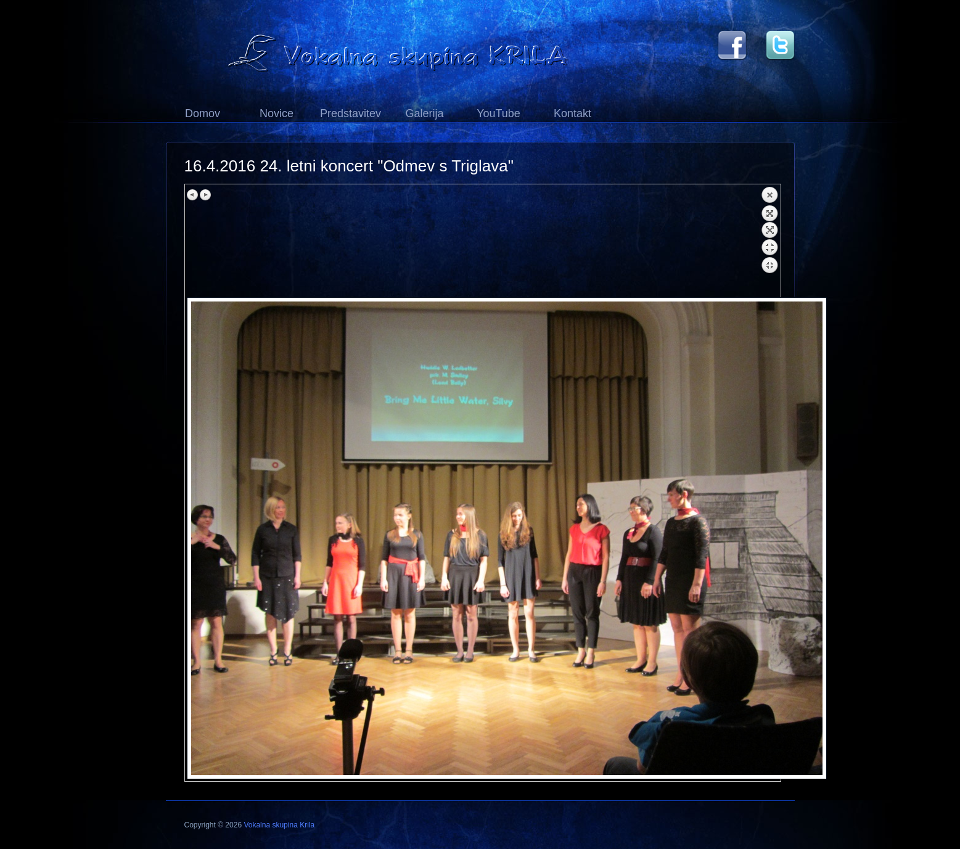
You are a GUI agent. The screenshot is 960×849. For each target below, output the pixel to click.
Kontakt (572, 113)
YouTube (498, 113)
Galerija (424, 113)
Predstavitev (350, 113)
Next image (205, 195)
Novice (276, 113)
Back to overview (769, 241)
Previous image (193, 195)
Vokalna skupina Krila (279, 825)
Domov (202, 113)
